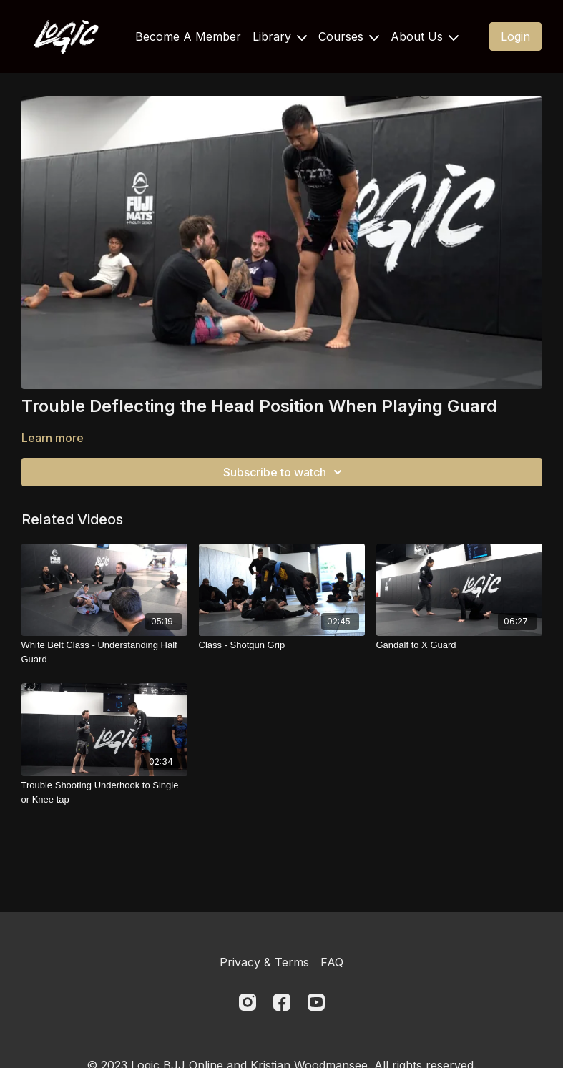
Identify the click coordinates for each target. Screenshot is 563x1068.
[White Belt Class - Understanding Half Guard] (104, 652)
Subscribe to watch (284, 472)
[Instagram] (247, 1002)
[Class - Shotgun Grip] (282, 645)
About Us (425, 36)
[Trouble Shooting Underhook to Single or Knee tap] (104, 792)
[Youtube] (316, 1002)
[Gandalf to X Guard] (459, 645)
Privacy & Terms (264, 962)
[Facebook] (281, 1002)
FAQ (331, 962)
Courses (348, 36)
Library (280, 36)
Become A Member (188, 36)
